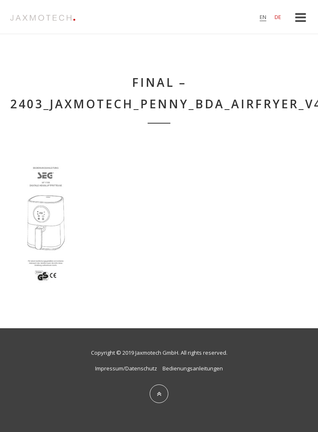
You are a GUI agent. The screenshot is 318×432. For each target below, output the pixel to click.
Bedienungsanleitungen (193, 368)
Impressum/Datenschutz (126, 368)
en (263, 17)
